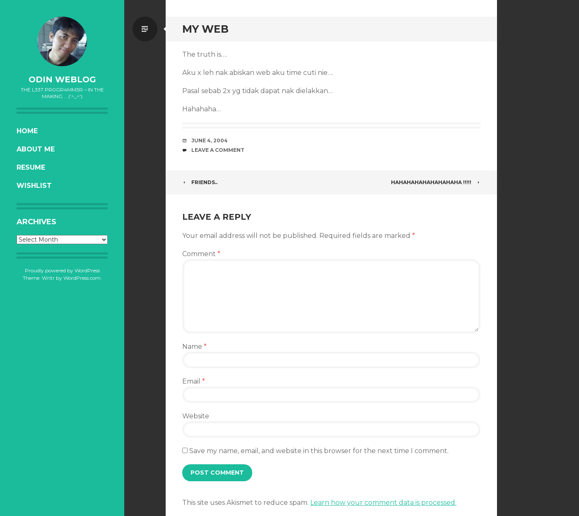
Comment (201, 254)
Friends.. (199, 182)
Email (193, 381)
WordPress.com (82, 278)
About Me (36, 149)
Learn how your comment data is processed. (383, 502)
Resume (31, 167)
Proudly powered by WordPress (62, 270)
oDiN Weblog (62, 79)
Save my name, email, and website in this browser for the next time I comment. (319, 451)
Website (195, 416)
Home (27, 131)
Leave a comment (217, 150)
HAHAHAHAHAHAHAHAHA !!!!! (435, 182)
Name (194, 346)
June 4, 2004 (209, 140)
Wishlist (34, 186)
